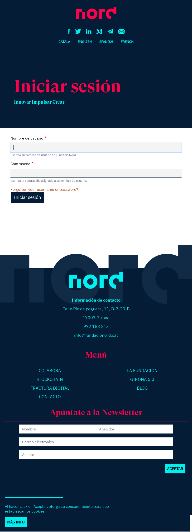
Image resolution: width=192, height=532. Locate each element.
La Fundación (142, 370)
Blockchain (50, 379)
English (85, 41)
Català (64, 41)
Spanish (106, 41)
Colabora (50, 370)
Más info (15, 526)
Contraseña (20, 163)
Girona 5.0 (142, 379)
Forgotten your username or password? (44, 189)
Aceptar (175, 473)
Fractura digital (49, 388)
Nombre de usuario (26, 138)
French (127, 41)
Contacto (50, 396)
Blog (142, 388)
